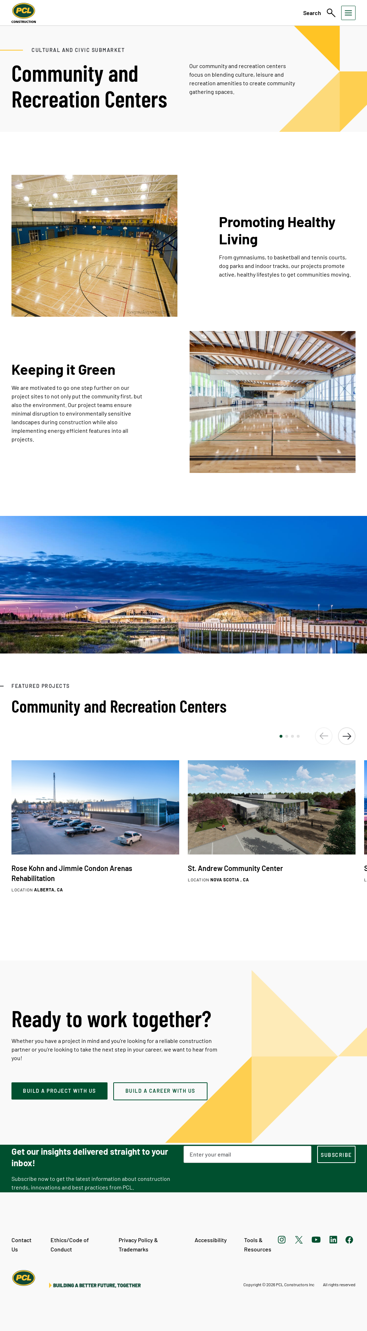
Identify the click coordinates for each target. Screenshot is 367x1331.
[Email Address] (247, 1154)
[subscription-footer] (336, 1154)
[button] (281, 736)
